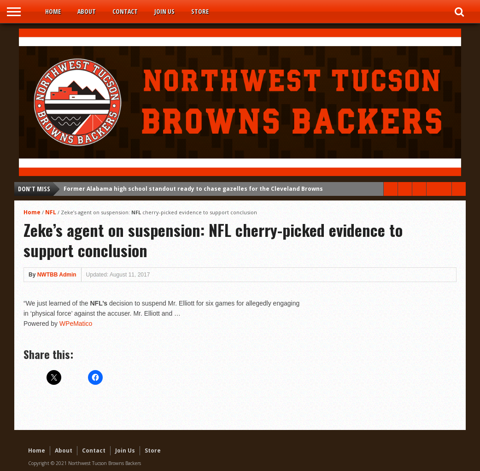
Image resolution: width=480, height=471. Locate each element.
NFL (50, 212)
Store (200, 11)
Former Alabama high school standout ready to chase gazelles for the (193, 189)
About (86, 11)
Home (53, 11)
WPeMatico (76, 323)
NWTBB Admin (56, 274)
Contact (125, 11)
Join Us (164, 11)
